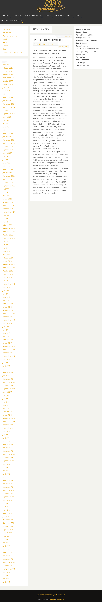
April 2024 (6, 127)
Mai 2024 (6, 123)
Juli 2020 (6, 241)
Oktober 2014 (8, 425)
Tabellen (6, 39)
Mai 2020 (6, 248)
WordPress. (60, 599)
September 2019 (9, 274)
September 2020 (9, 238)
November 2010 (9, 562)
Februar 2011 (8, 552)
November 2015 (9, 382)
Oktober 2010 (8, 565)
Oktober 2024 (8, 110)
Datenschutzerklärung (45, 595)
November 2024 (9, 107)
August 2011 (7, 533)
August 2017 (7, 323)
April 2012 (6, 507)
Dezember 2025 (9, 74)
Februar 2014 (8, 444)
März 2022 (6, 195)
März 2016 (6, 369)
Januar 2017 (7, 343)
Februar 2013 (8, 480)
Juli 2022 (6, 189)
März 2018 (6, 300)
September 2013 (9, 461)
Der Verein (7, 32)
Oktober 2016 (8, 353)
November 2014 (9, 421)
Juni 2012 (6, 503)
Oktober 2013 (8, 457)
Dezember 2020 (9, 228)
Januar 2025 (7, 101)
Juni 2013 (6, 467)
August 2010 (7, 572)
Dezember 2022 (9, 176)
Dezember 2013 (9, 451)
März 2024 (6, 130)
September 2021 (9, 212)
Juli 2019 (6, 281)
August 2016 (7, 359)
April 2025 (6, 91)
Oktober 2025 (8, 81)
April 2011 (6, 546)
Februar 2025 (8, 97)
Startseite (6, 29)
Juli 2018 (6, 291)
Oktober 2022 (8, 182)
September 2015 (9, 389)
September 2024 (9, 114)
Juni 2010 (6, 575)
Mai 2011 (6, 543)
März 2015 (6, 408)
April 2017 (6, 333)
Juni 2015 (6, 399)
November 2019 (9, 268)
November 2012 (9, 490)
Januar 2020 (7, 261)
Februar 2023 (8, 169)
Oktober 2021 (8, 209)
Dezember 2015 (9, 379)
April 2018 (6, 297)
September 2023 (9, 150)
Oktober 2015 (8, 385)
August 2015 (7, 392)
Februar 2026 (8, 68)
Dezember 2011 (9, 520)
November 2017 (9, 313)
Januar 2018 (7, 307)
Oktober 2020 (8, 235)
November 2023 (9, 143)
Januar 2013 (7, 484)
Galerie (5, 46)
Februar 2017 (8, 340)
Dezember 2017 (9, 310)
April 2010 (6, 582)
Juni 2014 (6, 435)
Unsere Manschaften (11, 36)
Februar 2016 (8, 372)
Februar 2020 (8, 258)
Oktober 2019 (8, 271)
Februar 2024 (8, 133)
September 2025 (9, 84)
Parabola (52, 599)
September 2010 (9, 569)
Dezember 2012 (9, 487)
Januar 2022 (7, 199)
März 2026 (6, 65)
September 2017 (9, 320)
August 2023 (7, 153)
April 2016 (6, 366)
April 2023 (6, 163)
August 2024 (7, 117)
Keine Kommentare (64, 36)
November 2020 (9, 232)
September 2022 (9, 186)
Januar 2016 (7, 376)
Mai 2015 (6, 402)
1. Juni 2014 (52, 44)
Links (4, 49)
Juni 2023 (6, 159)
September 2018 (9, 284)
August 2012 (7, 500)
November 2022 (9, 179)
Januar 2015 (7, 415)
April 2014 (6, 438)
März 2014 (6, 441)
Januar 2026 (7, 71)
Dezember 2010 (9, 559)
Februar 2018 (8, 304)
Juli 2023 (6, 156)
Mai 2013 (6, 471)
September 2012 (9, 497)
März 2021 (6, 222)
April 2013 (6, 474)
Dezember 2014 (9, 418)
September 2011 (9, 529)
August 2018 (7, 287)
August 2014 (7, 431)
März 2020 (6, 254)
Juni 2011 (6, 539)
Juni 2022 (6, 192)
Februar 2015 (8, 412)
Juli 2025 (6, 87)
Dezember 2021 (9, 202)
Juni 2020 (6, 245)
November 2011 (9, 523)
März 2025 (6, 94)
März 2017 (6, 336)
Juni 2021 (6, 218)
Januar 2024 (7, 137)
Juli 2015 (6, 395)
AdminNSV (42, 44)
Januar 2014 (7, 448)
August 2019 (7, 277)
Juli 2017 (6, 327)
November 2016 (9, 349)
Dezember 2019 (9, 264)
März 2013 (6, 477)
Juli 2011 (6, 536)
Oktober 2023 (8, 146)
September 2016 (9, 356)
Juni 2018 (6, 294)
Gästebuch (7, 42)
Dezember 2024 (9, 104)
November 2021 (9, 205)
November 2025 (9, 78)
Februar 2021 (8, 225)
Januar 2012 (7, 516)
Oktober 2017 (8, 317)
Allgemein (63, 47)
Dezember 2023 (9, 140)
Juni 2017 (6, 330)
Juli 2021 (6, 215)
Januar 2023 (7, 173)
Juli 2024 (6, 120)
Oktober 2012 (8, 493)
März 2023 (6, 166)
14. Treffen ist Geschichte (49, 40)
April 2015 (6, 405)
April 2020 (6, 251)
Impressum (60, 595)
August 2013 (7, 464)
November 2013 (9, 454)
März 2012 (6, 510)
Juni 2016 (6, 363)
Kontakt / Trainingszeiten (12, 52)
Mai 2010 (6, 579)
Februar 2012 (8, 513)
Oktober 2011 (8, 526)
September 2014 (9, 428)
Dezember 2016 (9, 346)
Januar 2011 (7, 556)
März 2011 (6, 549)
